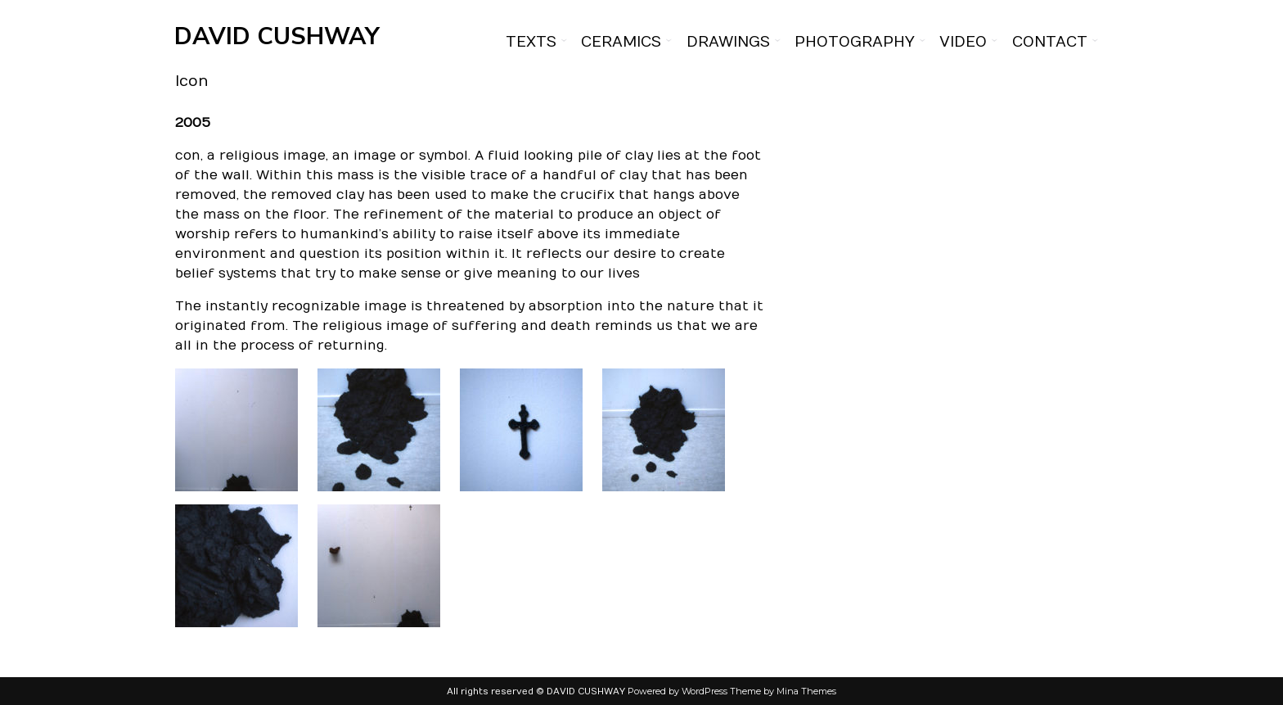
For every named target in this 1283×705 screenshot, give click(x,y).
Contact (1049, 42)
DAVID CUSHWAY (277, 36)
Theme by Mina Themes (783, 691)
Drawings (728, 42)
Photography (855, 42)
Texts (531, 42)
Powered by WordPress (677, 691)
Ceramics (621, 42)
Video (963, 42)
